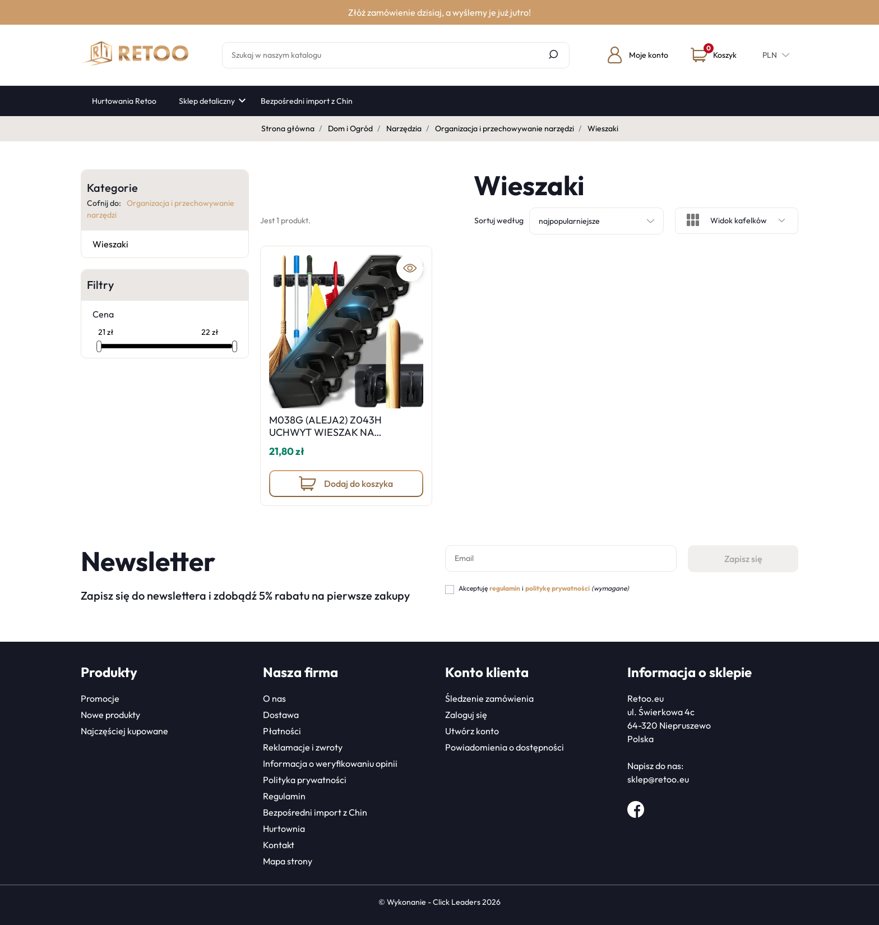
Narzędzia (404, 128)
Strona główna (287, 128)
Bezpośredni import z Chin (315, 812)
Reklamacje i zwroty (303, 747)
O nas (274, 698)
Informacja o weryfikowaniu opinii (330, 763)
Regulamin (284, 796)
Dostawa (281, 714)
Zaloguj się (466, 714)
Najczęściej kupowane (124, 731)
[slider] (98, 346)
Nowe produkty (110, 714)
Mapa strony (287, 861)
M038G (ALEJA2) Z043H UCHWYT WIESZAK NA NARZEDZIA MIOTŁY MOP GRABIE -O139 (328, 438)
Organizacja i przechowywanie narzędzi (504, 128)
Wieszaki (110, 244)
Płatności (282, 731)
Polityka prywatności (304, 779)
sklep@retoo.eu (658, 779)
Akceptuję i (544, 588)
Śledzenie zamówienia (489, 698)
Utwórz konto (472, 731)
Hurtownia (284, 828)
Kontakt (278, 844)
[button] (713, 55)
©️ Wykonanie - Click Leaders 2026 (439, 902)
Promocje (100, 698)
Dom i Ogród (350, 128)
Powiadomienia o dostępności (504, 747)
